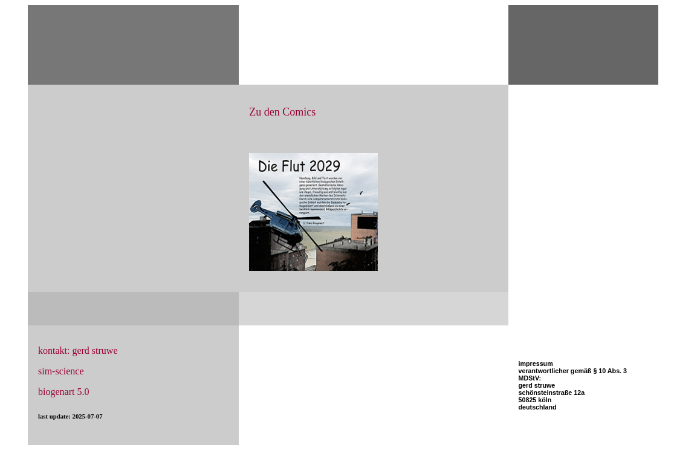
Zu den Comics (282, 112)
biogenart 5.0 (63, 391)
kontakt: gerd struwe (78, 350)
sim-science (61, 371)
